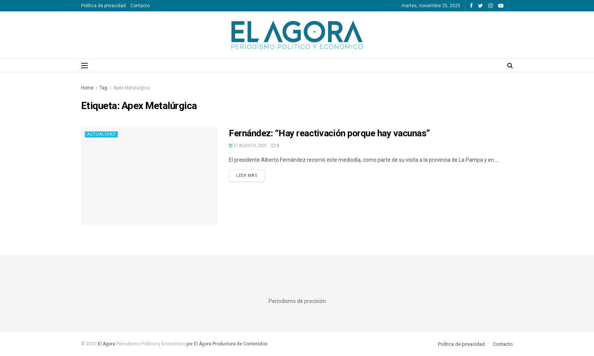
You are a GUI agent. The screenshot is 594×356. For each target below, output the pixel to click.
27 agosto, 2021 (248, 145)
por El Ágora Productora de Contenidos (226, 344)
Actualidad (102, 134)
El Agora (107, 344)
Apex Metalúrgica (131, 88)
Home (87, 88)
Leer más (246, 175)
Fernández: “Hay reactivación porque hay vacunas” (329, 133)
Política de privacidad (103, 5)
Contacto (140, 5)
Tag (103, 88)
